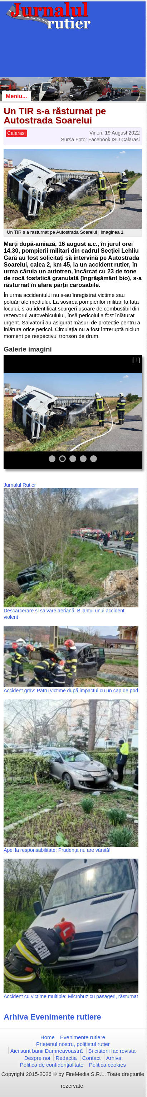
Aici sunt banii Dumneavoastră (46, 1051)
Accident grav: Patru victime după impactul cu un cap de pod (71, 690)
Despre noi (37, 1058)
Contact (91, 1058)
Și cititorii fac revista (112, 1051)
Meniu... (16, 96)
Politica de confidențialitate (52, 1065)
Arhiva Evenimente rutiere (52, 1016)
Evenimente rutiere (82, 1037)
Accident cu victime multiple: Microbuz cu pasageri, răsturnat (71, 996)
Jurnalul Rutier (20, 485)
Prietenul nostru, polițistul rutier (73, 1044)
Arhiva (114, 1058)
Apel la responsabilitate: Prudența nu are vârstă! (57, 850)
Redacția (66, 1058)
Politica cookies (107, 1065)
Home (47, 1037)
